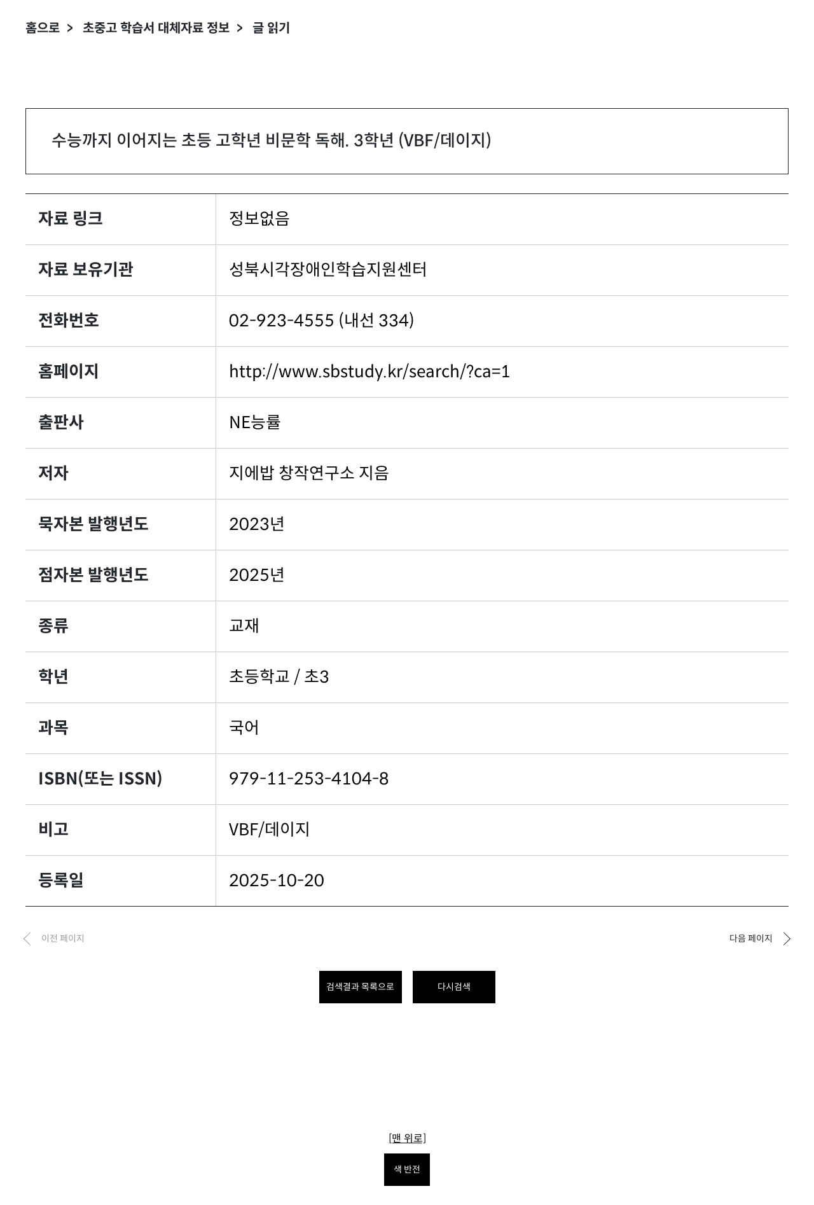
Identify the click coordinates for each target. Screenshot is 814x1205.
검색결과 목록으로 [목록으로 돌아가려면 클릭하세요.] (360, 987)
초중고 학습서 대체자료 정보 (156, 28)
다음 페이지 (751, 938)
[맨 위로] (407, 1138)
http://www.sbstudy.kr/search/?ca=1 (370, 371)
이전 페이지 (63, 938)
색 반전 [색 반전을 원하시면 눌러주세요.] (407, 1169)
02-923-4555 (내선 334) (322, 320)
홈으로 (42, 28)
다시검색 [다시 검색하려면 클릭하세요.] (454, 987)
